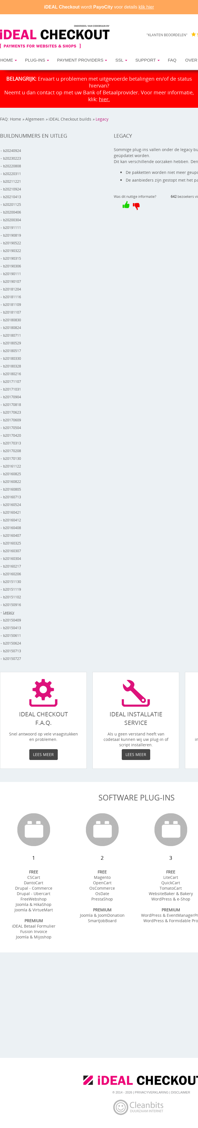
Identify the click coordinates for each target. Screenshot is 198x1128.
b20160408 (12, 527)
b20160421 (12, 512)
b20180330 (12, 358)
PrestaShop (102, 899)
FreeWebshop (33, 899)
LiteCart (170, 877)
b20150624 (12, 643)
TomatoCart (171, 888)
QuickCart (170, 882)
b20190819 (12, 235)
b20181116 (12, 296)
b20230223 (12, 158)
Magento (102, 877)
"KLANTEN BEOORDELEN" (167, 34)
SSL (119, 60)
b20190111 (12, 273)
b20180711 (12, 335)
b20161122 (12, 466)
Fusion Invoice (33, 931)
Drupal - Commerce (33, 888)
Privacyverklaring (151, 1092)
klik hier (146, 7)
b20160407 (12, 535)
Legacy (102, 119)
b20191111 (12, 227)
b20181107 (12, 312)
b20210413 (12, 196)
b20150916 (12, 604)
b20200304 (12, 220)
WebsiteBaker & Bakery (171, 893)
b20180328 (12, 366)
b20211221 (12, 181)
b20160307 (12, 550)
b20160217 (12, 566)
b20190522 (12, 243)
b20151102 (12, 597)
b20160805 (12, 489)
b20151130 (12, 581)
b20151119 (12, 589)
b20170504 (12, 427)
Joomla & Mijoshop (33, 937)
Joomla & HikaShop (33, 904)
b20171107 (12, 381)
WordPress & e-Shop (170, 899)
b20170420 (12, 435)
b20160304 (12, 558)
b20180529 (12, 343)
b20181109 (12, 304)
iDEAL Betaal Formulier (33, 926)
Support (145, 60)
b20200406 (12, 212)
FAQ (172, 60)
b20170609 (12, 420)
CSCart (33, 877)
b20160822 (12, 481)
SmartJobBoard (102, 920)
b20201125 (12, 204)
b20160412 (12, 520)
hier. (104, 99)
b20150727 (12, 658)
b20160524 (12, 504)
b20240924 (12, 150)
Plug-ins (35, 60)
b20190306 (12, 266)
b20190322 (12, 250)
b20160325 (12, 543)
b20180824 (12, 327)
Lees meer (43, 754)
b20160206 (12, 574)
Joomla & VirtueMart (34, 909)
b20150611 (12, 635)
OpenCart (102, 882)
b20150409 (12, 620)
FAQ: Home (10, 119)
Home (6, 60)
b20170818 (12, 404)
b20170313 (12, 443)
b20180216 (12, 373)
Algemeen (34, 119)
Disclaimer (180, 1092)
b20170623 (12, 412)
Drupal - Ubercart (33, 893)
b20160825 (12, 473)
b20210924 (12, 189)
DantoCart (33, 882)
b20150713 (12, 651)
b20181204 (12, 289)
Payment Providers (80, 60)
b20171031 (12, 389)
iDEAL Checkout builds (70, 119)
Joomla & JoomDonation (102, 915)
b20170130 (12, 458)
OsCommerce (102, 888)
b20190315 (12, 258)
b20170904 (12, 397)
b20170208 (12, 450)
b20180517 (12, 350)
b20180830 (12, 320)
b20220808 (12, 166)
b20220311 (12, 173)
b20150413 (12, 627)
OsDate (102, 893)
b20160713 (12, 497)
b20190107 (12, 281)
